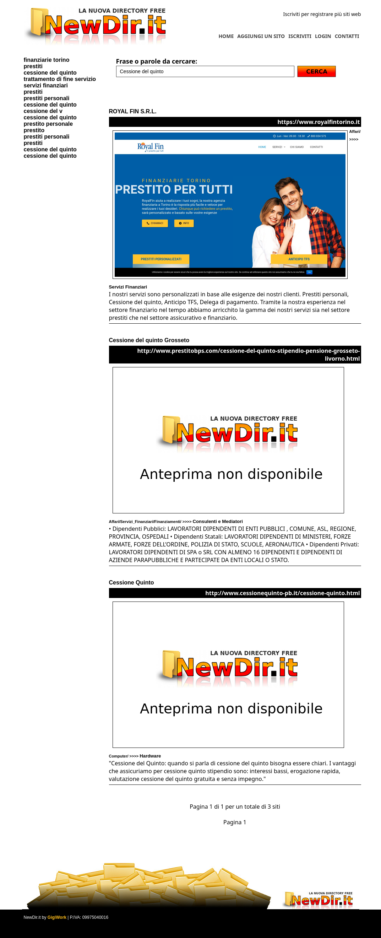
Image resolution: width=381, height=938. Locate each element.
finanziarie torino (47, 60)
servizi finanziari (46, 85)
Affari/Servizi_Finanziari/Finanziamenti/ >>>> (176, 521)
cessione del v (43, 111)
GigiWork (57, 917)
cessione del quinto (50, 73)
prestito (34, 130)
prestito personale (48, 124)
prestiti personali (47, 98)
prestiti (33, 66)
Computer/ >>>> (135, 756)
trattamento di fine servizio (60, 79)
